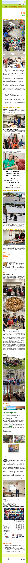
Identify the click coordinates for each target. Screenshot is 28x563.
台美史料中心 (7, 405)
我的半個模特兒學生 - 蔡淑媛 (6, 254)
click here (16, 558)
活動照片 (4, 106)
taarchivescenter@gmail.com (21, 457)
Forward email (4, 559)
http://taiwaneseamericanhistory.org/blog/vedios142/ (8, 414)
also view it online (6, 558)
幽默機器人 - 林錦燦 (5, 258)
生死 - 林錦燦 (4, 255)
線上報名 (19, 269)
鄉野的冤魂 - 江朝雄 (5, 256)
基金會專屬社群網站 (23, 12)
